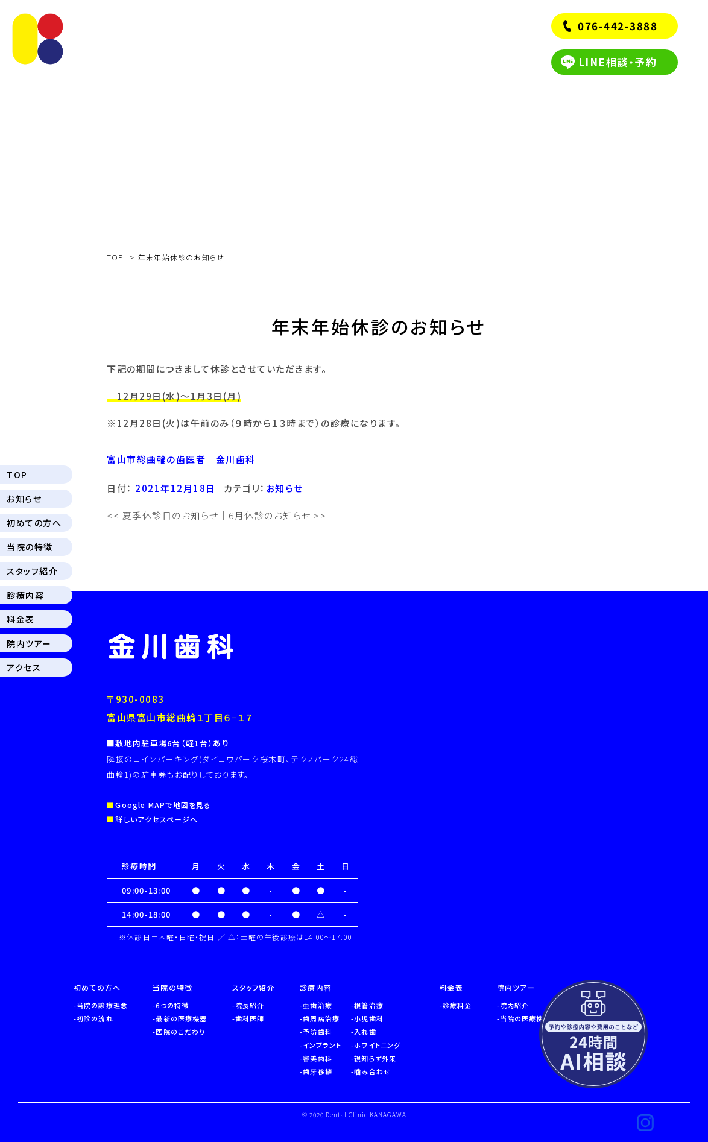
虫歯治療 (317, 1005)
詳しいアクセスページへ (156, 819)
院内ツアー (29, 643)
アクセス (24, 667)
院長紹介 (249, 1005)
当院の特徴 (30, 547)
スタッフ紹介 (32, 571)
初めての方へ (34, 523)
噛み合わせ (372, 1071)
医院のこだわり (180, 1031)
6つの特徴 (172, 1005)
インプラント (322, 1045)
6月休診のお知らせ (277, 515)
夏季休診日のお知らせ (163, 515)
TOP (17, 474)
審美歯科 (317, 1058)
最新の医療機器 (181, 1018)
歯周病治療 (321, 1018)
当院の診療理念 (102, 1005)
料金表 (21, 619)
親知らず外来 (375, 1058)
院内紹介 (514, 1005)
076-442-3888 (617, 25)
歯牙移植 (317, 1071)
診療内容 (25, 595)
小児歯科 (368, 1018)
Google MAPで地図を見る (163, 805)
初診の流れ (95, 1018)
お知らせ (24, 499)
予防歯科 (317, 1031)
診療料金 (457, 1005)
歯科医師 (249, 1018)
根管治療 (368, 1005)
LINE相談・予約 (617, 61)
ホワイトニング (377, 1045)
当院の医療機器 (525, 1018)
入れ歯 (365, 1031)
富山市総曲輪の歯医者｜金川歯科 (181, 459)
